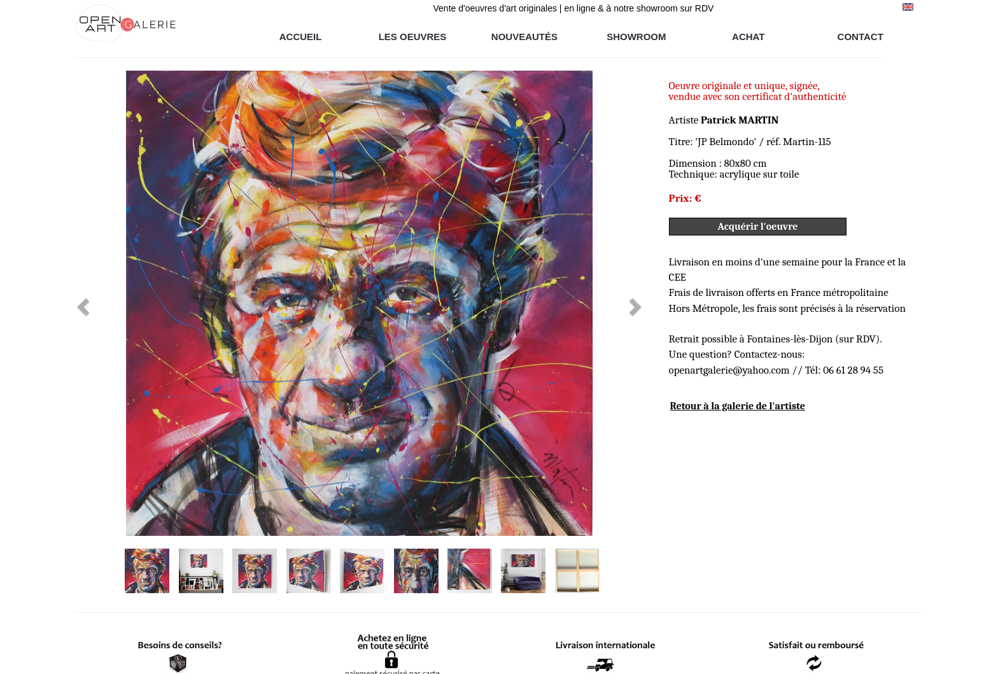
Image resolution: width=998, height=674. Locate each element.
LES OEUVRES (413, 36)
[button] (117, 303)
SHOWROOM (636, 36)
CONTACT (860, 36)
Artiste (724, 120)
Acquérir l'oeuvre (758, 226)
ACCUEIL (300, 36)
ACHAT (748, 36)
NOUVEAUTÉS (524, 36)
